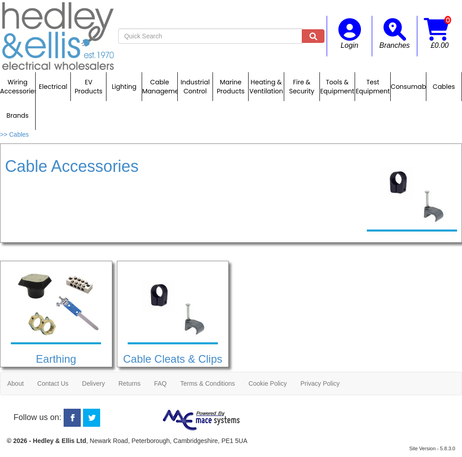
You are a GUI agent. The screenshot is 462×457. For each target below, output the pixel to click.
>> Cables (14, 134)
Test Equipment (373, 87)
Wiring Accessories (17, 87)
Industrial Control (195, 87)
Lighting (124, 86)
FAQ (160, 383)
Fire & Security (301, 87)
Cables (444, 86)
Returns (129, 383)
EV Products (89, 87)
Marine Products (231, 87)
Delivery (93, 383)
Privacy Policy (320, 383)
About (15, 383)
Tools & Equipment (337, 87)
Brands (17, 115)
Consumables (408, 86)
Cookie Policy (268, 383)
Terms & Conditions (207, 383)
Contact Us (53, 383)
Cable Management (159, 87)
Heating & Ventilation (266, 87)
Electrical (53, 86)
